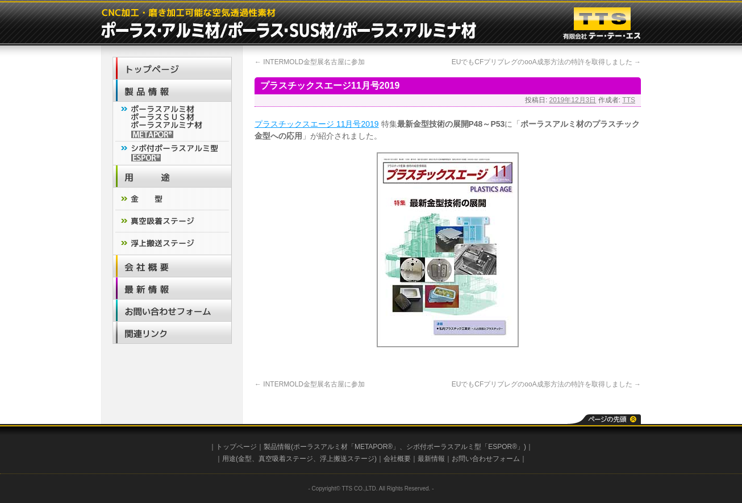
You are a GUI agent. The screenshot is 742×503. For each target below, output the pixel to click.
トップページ (236, 447)
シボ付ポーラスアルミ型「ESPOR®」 (465, 447)
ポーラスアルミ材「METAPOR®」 (346, 447)
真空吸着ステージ (286, 459)
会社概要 (397, 459)
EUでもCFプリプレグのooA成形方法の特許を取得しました (546, 62)
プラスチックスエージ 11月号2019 (317, 123)
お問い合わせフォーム (486, 459)
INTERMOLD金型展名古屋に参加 (310, 62)
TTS (628, 100)
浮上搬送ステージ (347, 459)
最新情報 (431, 459)
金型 (245, 459)
